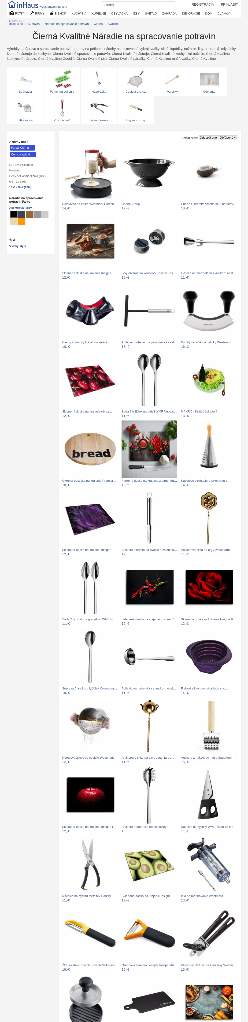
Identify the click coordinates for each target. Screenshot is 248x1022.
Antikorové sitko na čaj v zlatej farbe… (207, 550)
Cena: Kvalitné (20, 154)
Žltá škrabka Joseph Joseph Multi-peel (88, 965)
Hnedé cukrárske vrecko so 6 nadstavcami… (212, 204)
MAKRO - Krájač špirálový (199, 411)
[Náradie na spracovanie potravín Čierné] (14, 214)
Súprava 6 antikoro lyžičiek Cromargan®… (91, 688)
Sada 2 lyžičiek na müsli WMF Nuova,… (149, 411)
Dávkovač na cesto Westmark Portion (88, 204)
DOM (208, 13)
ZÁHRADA (169, 13)
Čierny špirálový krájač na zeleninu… (88, 342)
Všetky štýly (17, 246)
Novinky (14, 170)
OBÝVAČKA (119, 13)
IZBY (136, 13)
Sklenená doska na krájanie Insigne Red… (151, 619)
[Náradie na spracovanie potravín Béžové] (14, 221)
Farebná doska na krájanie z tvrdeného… (150, 480)
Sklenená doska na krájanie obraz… (87, 411)
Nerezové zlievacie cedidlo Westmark (88, 757)
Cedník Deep (131, 204)
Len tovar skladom (21, 165)
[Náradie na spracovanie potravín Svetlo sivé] (44, 214)
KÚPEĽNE (99, 13)
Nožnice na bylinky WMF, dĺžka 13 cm (207, 827)
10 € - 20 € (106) (20, 187)
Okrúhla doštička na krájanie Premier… (89, 480)
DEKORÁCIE (191, 13)
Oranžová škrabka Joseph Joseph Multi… (150, 965)
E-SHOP (58, 13)
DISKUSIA (16, 21)
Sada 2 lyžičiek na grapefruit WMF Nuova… (92, 619)
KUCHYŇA (78, 13)
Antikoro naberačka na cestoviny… (146, 827)
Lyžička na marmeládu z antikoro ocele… (209, 273)
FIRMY (37, 13)
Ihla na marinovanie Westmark (202, 896)
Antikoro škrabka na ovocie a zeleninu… (149, 550)
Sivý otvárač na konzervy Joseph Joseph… (151, 273)
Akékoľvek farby (20, 207)
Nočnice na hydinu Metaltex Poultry (86, 896)
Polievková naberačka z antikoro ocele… (150, 688)
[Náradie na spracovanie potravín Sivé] (37, 214)
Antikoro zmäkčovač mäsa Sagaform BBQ (210, 757)
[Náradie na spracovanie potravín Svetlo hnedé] (29, 214)
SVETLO (151, 13)
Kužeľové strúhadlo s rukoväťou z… (205, 480)
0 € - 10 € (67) (18, 181)
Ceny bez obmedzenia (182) (27, 176)
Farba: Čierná (20, 147)
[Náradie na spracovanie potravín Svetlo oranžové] (21, 221)
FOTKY (17, 13)
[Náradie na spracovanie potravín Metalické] (21, 214)
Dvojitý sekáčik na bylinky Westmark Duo (209, 342)
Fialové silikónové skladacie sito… (204, 688)
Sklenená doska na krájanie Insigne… (88, 273)
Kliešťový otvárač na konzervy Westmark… (210, 965)
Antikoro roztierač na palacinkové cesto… (150, 342)
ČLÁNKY (224, 13)
